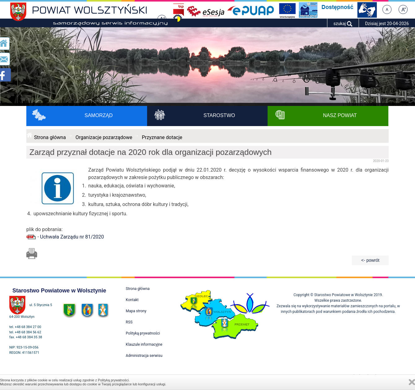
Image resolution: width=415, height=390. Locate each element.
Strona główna (50, 137)
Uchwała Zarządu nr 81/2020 (72, 237)
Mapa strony (136, 311)
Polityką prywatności (113, 380)
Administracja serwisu (144, 355)
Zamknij (412, 382)
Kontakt (132, 300)
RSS (129, 322)
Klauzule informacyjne (144, 344)
